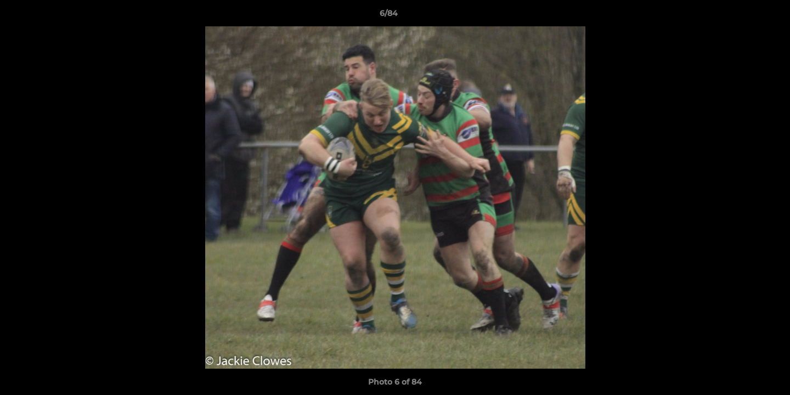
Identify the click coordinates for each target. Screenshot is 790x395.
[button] (744, 16)
